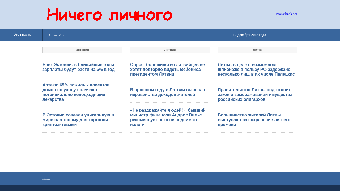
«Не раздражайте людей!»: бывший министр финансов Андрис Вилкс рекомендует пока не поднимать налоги (168, 117)
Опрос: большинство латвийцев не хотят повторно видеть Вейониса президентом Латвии (167, 69)
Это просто (22, 34)
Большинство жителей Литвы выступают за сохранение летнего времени (254, 120)
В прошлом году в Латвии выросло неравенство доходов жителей (167, 92)
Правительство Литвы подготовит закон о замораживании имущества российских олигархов (255, 95)
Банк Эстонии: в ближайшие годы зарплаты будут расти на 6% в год (78, 67)
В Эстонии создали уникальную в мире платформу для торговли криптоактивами (78, 120)
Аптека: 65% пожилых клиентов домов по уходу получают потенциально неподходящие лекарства (76, 92)
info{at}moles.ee (287, 14)
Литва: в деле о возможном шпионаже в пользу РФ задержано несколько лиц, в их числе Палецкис (256, 69)
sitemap (46, 179)
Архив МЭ (56, 35)
